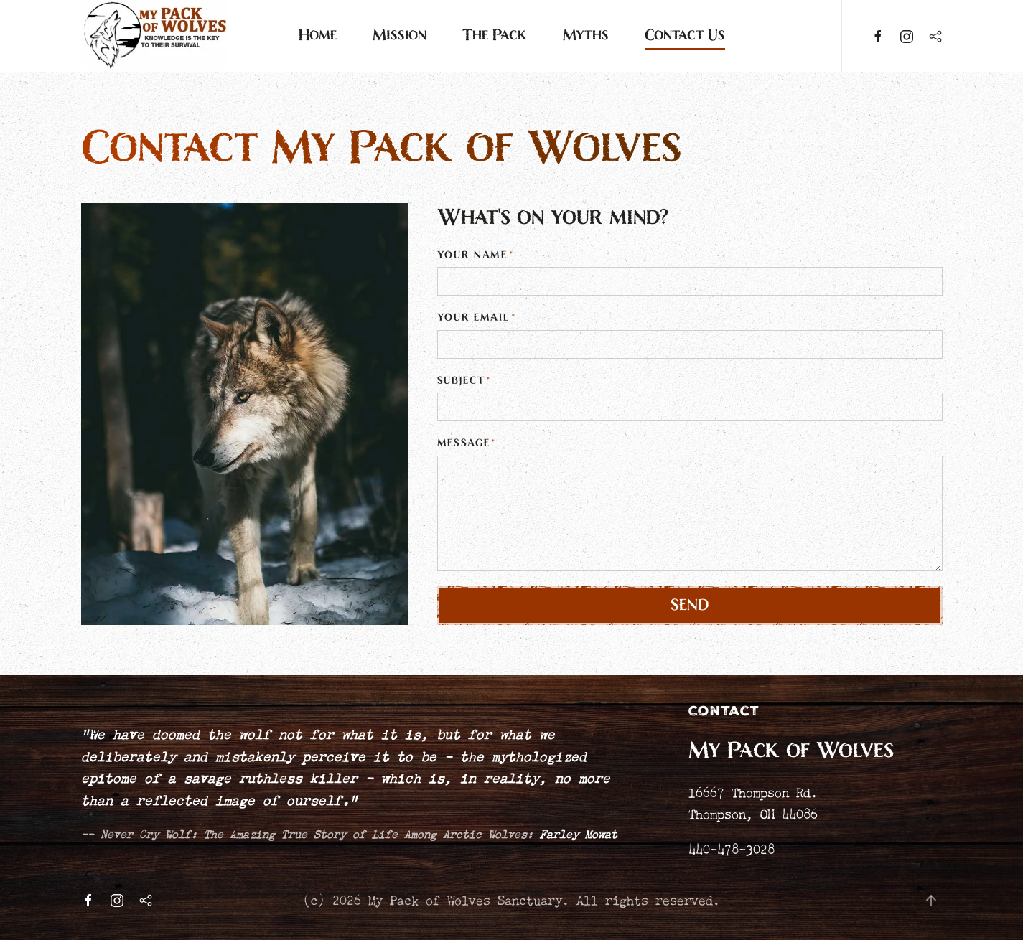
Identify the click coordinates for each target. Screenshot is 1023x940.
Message (467, 443)
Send (690, 605)
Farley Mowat (578, 832)
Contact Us (685, 35)
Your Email (476, 317)
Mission (399, 35)
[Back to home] (155, 36)
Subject (464, 380)
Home (318, 35)
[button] (931, 900)
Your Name (475, 255)
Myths (586, 35)
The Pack (494, 35)
